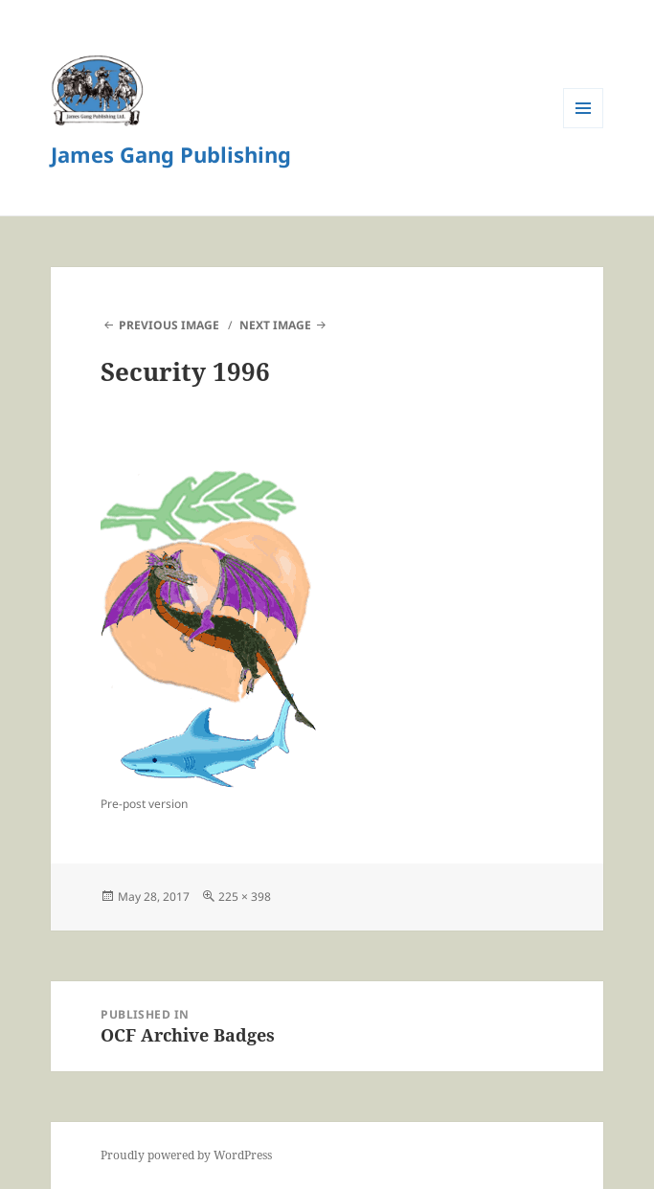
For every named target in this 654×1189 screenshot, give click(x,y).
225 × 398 (244, 896)
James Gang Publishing (171, 154)
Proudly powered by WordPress (186, 1155)
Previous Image (169, 325)
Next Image (275, 325)
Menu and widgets (583, 127)
